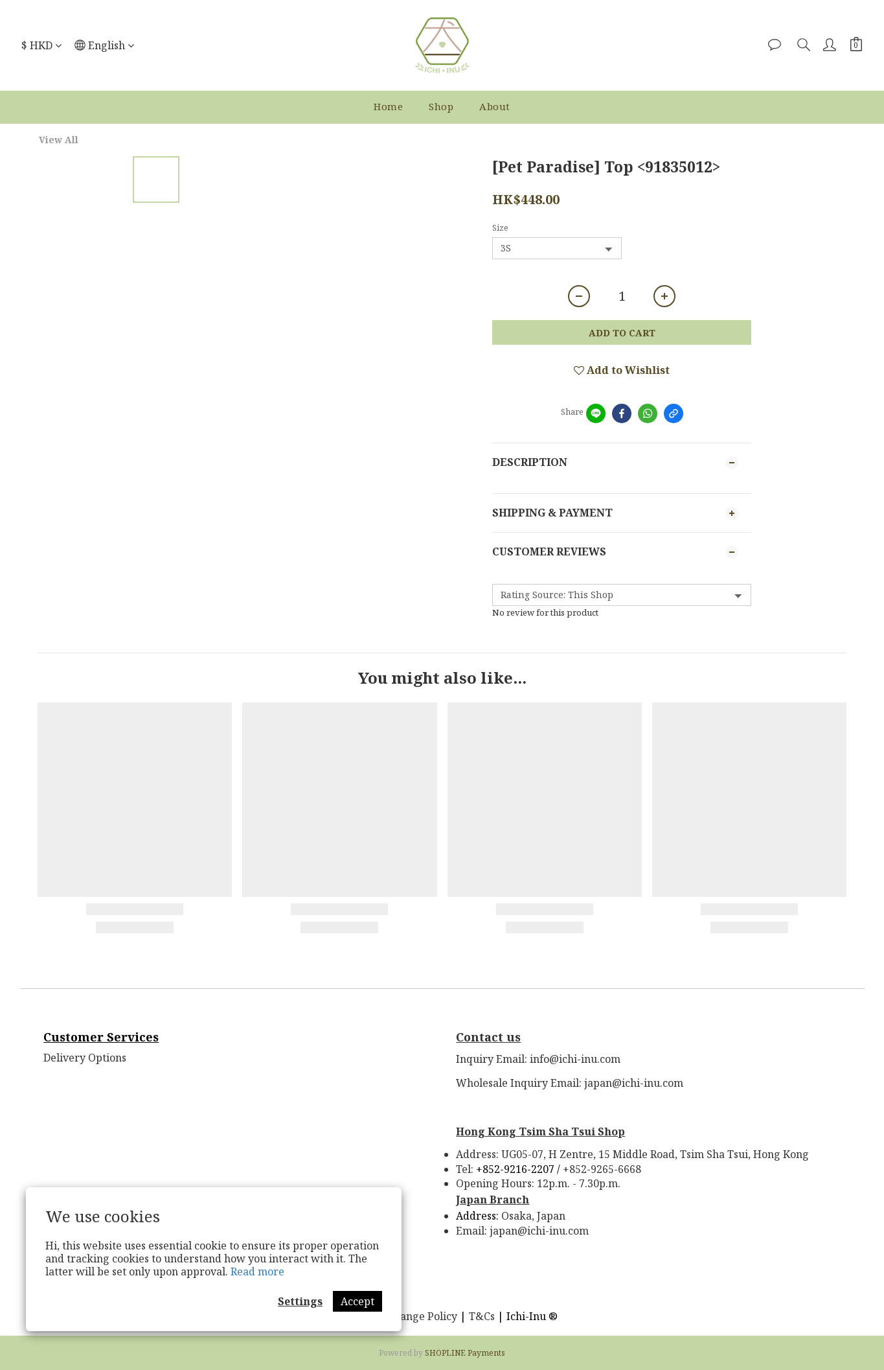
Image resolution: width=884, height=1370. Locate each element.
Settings (300, 1301)
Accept (357, 1301)
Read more (257, 1271)
